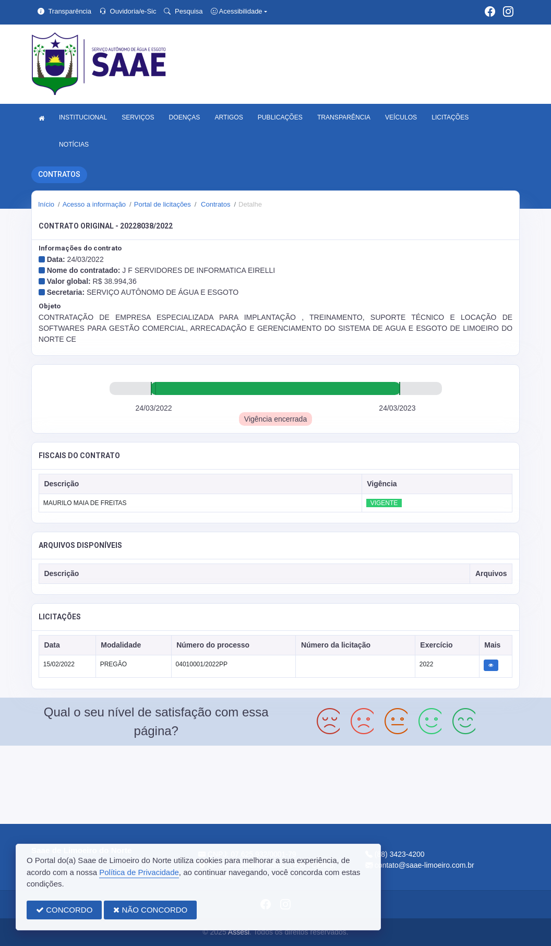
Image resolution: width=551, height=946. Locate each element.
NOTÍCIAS (74, 144)
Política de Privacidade (139, 872)
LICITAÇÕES (450, 117)
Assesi (238, 932)
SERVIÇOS (138, 117)
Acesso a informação (94, 204)
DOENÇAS (184, 117)
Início (46, 204)
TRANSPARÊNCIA (343, 117)
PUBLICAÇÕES (280, 117)
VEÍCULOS (401, 117)
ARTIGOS (228, 117)
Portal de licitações (162, 204)
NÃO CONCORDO (150, 909)
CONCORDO (64, 909)
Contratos (214, 204)
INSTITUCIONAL (83, 117)
